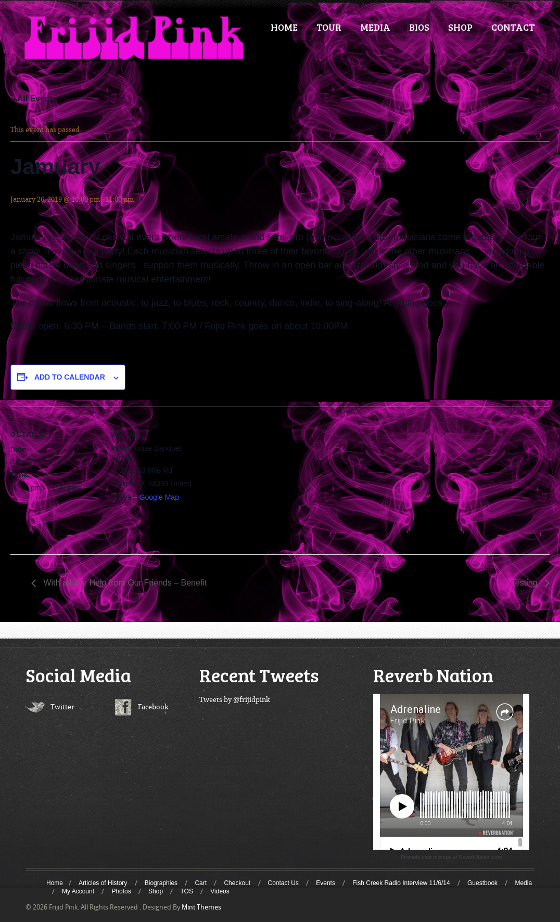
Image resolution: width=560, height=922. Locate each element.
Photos (121, 891)
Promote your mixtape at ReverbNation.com (451, 857)
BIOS (419, 27)
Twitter (62, 707)
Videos (219, 891)
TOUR (328, 27)
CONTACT (513, 27)
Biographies (161, 883)
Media (523, 883)
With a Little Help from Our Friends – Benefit (124, 582)
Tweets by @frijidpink (234, 700)
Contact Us (283, 883)
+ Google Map (156, 497)
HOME (284, 27)
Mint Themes (201, 907)
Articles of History (103, 883)
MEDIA (375, 27)
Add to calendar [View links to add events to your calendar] (69, 377)
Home (54, 883)
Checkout (237, 883)
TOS (186, 891)
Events (325, 883)
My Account (78, 891)
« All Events (33, 98)
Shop (155, 891)
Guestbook (482, 883)
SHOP (460, 27)
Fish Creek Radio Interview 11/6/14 (401, 883)
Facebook (153, 707)
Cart (201, 883)
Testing (525, 582)
